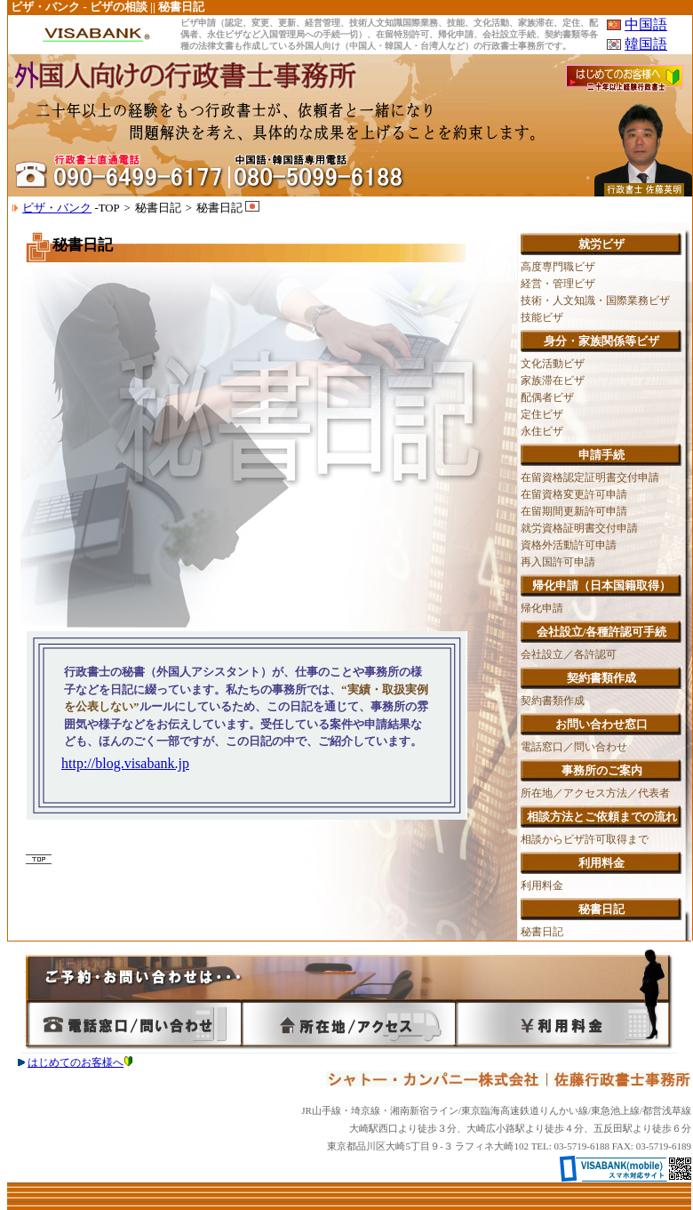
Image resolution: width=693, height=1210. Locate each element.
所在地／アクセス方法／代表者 (595, 793)
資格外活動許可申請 (569, 545)
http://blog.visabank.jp (125, 763)
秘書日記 (542, 932)
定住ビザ (542, 414)
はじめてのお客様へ (80, 1062)
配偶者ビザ (547, 397)
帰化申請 (542, 608)
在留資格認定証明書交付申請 (590, 477)
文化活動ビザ (553, 363)
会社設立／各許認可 (569, 654)
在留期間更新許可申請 (574, 511)
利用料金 (542, 885)
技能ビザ (542, 317)
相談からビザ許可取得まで (585, 839)
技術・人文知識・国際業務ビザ (595, 300)
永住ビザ (542, 431)
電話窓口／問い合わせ (574, 747)
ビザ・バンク (57, 208)
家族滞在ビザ (553, 380)
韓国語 (646, 44)
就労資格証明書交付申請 (579, 528)
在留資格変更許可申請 (574, 494)
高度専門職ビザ (558, 266)
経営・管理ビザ (558, 283)
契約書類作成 (553, 700)
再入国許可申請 (558, 562)
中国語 (646, 24)
